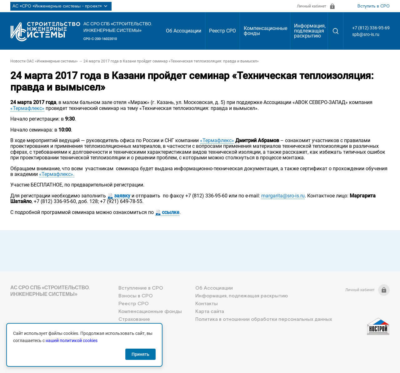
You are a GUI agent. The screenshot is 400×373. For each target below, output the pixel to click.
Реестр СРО (222, 31)
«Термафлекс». (56, 174)
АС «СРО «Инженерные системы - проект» (60, 6)
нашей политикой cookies (72, 340)
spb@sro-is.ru (365, 34)
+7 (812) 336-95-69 (371, 27)
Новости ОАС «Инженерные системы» (44, 61)
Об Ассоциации (183, 31)
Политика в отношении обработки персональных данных (263, 319)
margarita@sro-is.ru (283, 196)
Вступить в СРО (374, 6)
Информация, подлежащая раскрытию (310, 31)
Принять (140, 354)
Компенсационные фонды (265, 30)
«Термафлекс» (27, 108)
